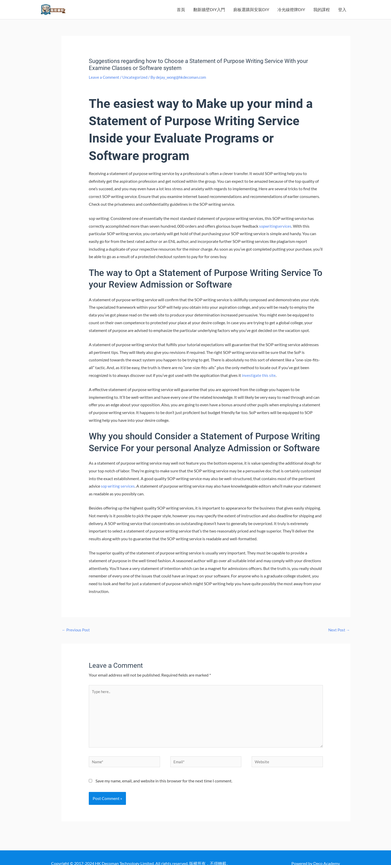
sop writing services (118, 493)
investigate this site (259, 382)
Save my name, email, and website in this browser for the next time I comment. (163, 795)
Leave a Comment (105, 84)
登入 (342, 13)
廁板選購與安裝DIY (251, 13)
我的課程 (321, 13)
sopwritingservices (275, 233)
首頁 (181, 13)
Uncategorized (137, 84)
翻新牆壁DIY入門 (209, 13)
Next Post (338, 638)
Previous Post (77, 638)
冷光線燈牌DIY (291, 13)
